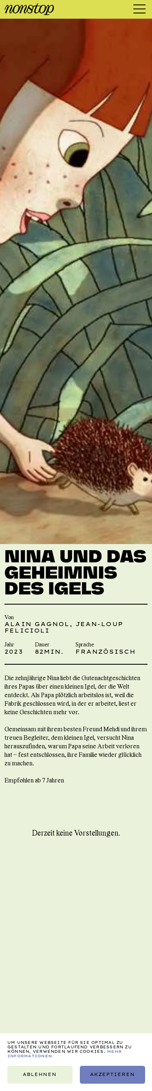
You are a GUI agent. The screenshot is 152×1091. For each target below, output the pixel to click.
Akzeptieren (112, 1074)
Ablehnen (40, 1074)
